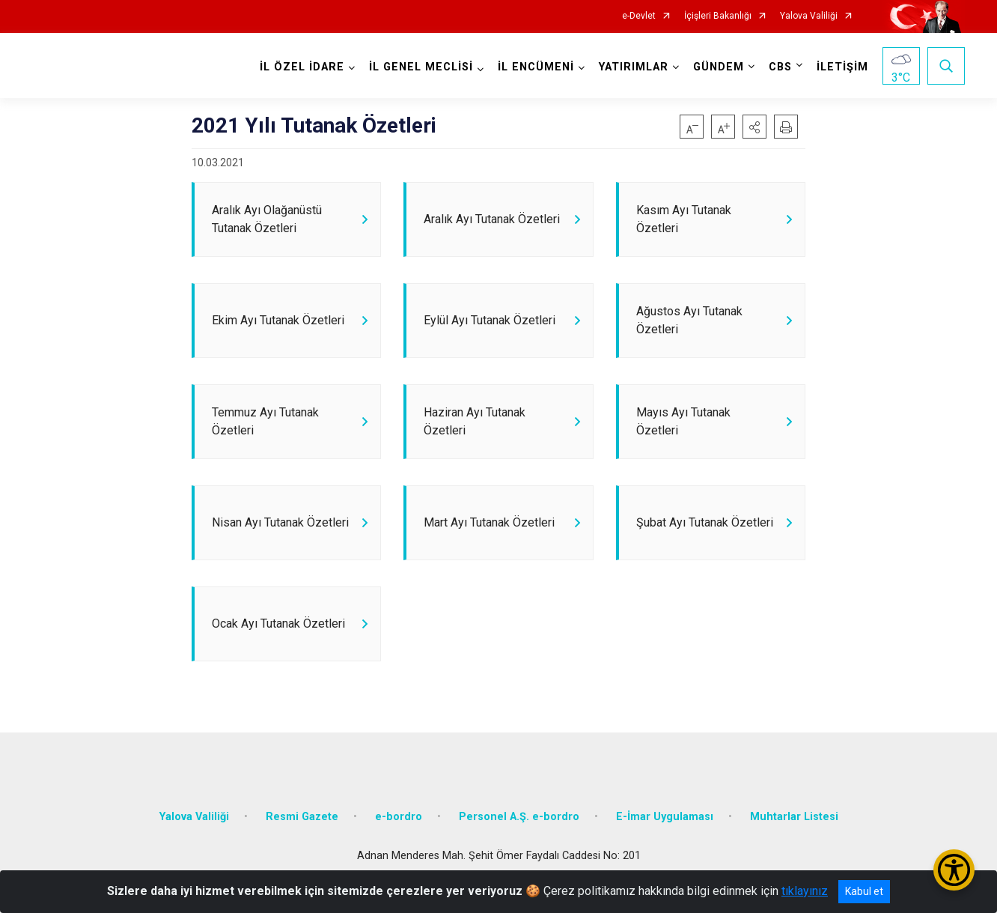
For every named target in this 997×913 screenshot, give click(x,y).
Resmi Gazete (302, 816)
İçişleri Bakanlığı (717, 16)
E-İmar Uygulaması (664, 816)
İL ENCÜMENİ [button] (536, 67)
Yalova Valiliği (809, 16)
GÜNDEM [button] (718, 67)
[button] (754, 127)
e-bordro (398, 816)
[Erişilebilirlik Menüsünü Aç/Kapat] (954, 870)
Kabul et (864, 891)
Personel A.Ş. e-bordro (519, 816)
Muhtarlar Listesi (794, 816)
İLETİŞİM (842, 67)
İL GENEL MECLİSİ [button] (421, 67)
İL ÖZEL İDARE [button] (302, 67)
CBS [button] (780, 67)
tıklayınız (804, 891)
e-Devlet (639, 16)
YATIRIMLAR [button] (633, 67)
